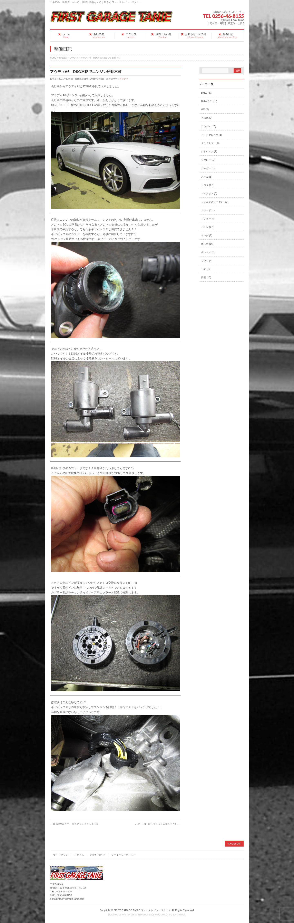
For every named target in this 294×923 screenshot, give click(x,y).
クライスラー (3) (210, 143)
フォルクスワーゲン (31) (214, 201)
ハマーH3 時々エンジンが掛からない (158, 824)
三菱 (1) (205, 269)
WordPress (128, 914)
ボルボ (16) (207, 243)
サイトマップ (60, 854)
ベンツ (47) (207, 227)
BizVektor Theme (147, 914)
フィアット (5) (209, 193)
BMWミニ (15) (209, 101)
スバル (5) (206, 176)
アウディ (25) (208, 126)
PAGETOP (234, 843)
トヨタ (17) (207, 185)
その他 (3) (206, 117)
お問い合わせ (97, 854)
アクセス (79, 854)
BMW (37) (206, 92)
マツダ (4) (206, 260)
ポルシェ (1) (208, 252)
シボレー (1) (208, 159)
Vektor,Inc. (167, 914)
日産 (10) (206, 277)
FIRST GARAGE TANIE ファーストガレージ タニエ (142, 910)
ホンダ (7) (206, 235)
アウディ (123, 78)
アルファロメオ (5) (211, 134)
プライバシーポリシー (123, 854)
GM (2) (205, 109)
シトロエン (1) (209, 151)
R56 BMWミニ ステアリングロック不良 (74, 824)
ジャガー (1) (208, 168)
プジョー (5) (208, 218)
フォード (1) (208, 210)
